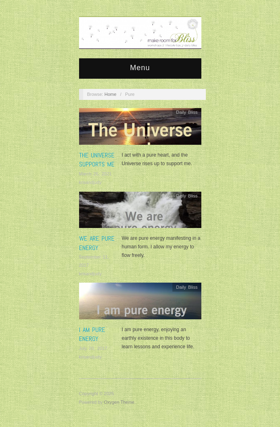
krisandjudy (90, 182)
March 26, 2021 (95, 173)
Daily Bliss (187, 112)
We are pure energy (97, 243)
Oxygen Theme (119, 402)
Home (110, 94)
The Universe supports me (97, 159)
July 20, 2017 (93, 348)
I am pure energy (92, 334)
